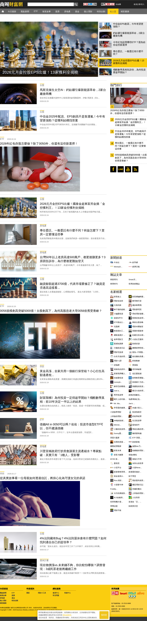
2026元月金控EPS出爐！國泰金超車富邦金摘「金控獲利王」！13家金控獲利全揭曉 (130, 122)
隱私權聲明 (67, 615)
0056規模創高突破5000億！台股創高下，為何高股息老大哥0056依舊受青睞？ (131, 158)
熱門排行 (116, 85)
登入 (142, 4)
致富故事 (3, 595)
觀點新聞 (3, 593)
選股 (28, 593)
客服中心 (67, 593)
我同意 (104, 615)
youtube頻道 (128, 169)
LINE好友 (121, 169)
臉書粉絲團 (113, 169)
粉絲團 (118, 4)
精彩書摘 (3, 603)
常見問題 (56, 595)
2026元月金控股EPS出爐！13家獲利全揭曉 (40, 72)
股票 (13, 595)
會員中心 (56, 593)
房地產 (2, 598)
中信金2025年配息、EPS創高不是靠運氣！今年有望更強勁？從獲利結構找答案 (130, 134)
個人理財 (3, 600)
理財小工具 (42, 593)
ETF (13, 593)
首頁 (5, 11)
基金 (13, 598)
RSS (135, 169)
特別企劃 (15, 600)
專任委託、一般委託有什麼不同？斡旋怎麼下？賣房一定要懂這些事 (130, 146)
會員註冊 (137, 4)
